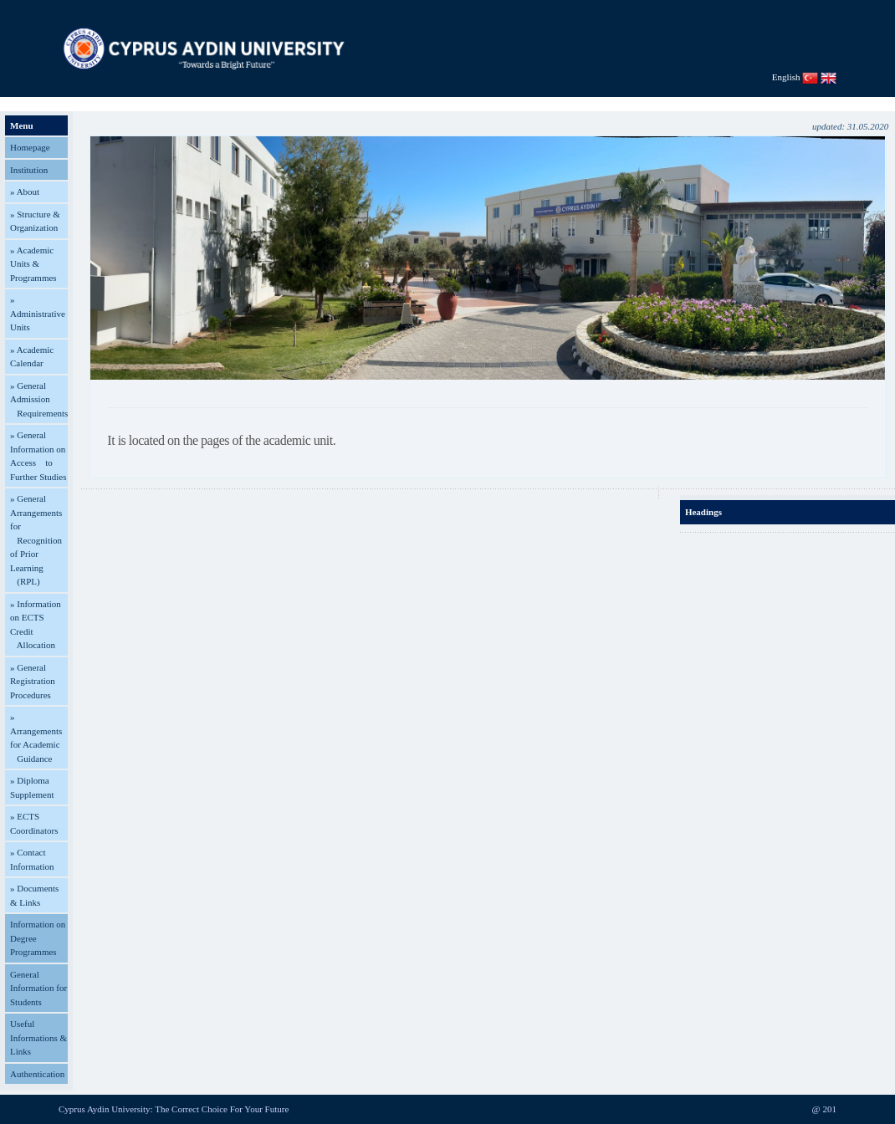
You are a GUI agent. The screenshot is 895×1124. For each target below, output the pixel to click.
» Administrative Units (37, 313)
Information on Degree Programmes (37, 938)
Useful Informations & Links (38, 1037)
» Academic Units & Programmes (33, 264)
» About (24, 191)
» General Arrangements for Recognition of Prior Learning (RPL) (36, 539)
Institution (29, 170)
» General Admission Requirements (39, 399)
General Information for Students (38, 988)
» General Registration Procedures (32, 681)
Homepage (30, 147)
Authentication (37, 1074)
